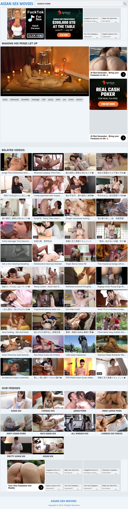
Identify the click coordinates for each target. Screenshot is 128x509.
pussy (50, 99)
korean (79, 99)
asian (5, 99)
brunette (25, 99)
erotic (71, 99)
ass (64, 99)
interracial (14, 99)
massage (35, 99)
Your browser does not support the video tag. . (44, 71)
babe (58, 99)
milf (43, 99)
